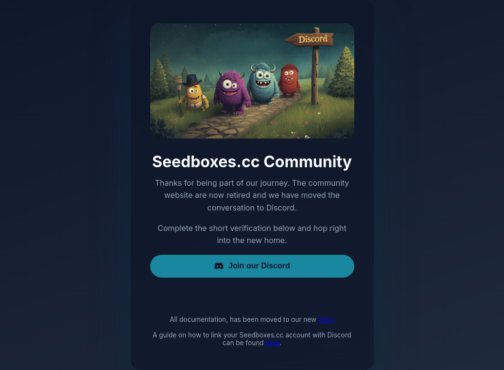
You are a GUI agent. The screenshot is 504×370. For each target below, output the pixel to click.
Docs (326, 319)
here (272, 343)
